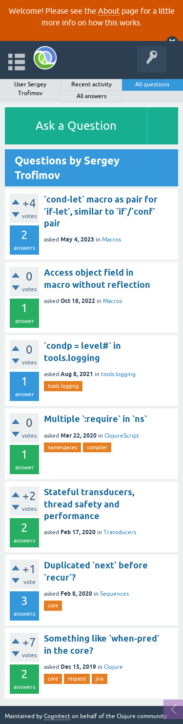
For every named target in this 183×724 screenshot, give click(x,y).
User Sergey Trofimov (30, 89)
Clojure (113, 667)
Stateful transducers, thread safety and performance (89, 504)
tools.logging (118, 374)
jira (99, 679)
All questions (152, 84)
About (109, 10)
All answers (91, 96)
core (53, 605)
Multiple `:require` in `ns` (95, 419)
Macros (111, 239)
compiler (97, 447)
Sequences (114, 593)
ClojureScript (121, 435)
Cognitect (57, 716)
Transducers (119, 532)
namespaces (62, 447)
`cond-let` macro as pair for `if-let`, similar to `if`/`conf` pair (101, 211)
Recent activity (91, 84)
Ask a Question (76, 125)
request (77, 679)
